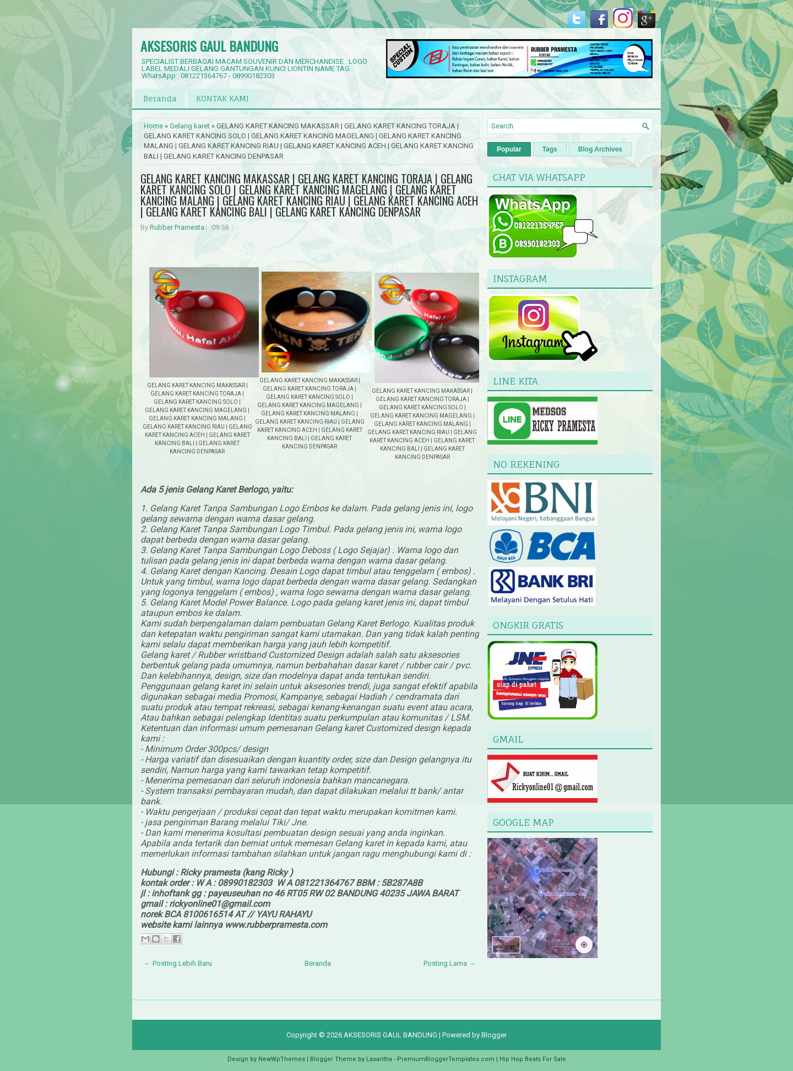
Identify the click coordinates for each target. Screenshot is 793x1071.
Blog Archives (600, 149)
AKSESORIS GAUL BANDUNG (209, 46)
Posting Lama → (449, 963)
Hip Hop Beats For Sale (532, 1059)
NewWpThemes (281, 1059)
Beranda (160, 98)
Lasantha (379, 1059)
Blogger (494, 1035)
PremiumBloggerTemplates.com (446, 1059)
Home (153, 126)
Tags (549, 149)
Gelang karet (190, 126)
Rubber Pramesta (177, 227)
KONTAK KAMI (222, 98)
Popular (509, 149)
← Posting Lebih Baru (178, 963)
